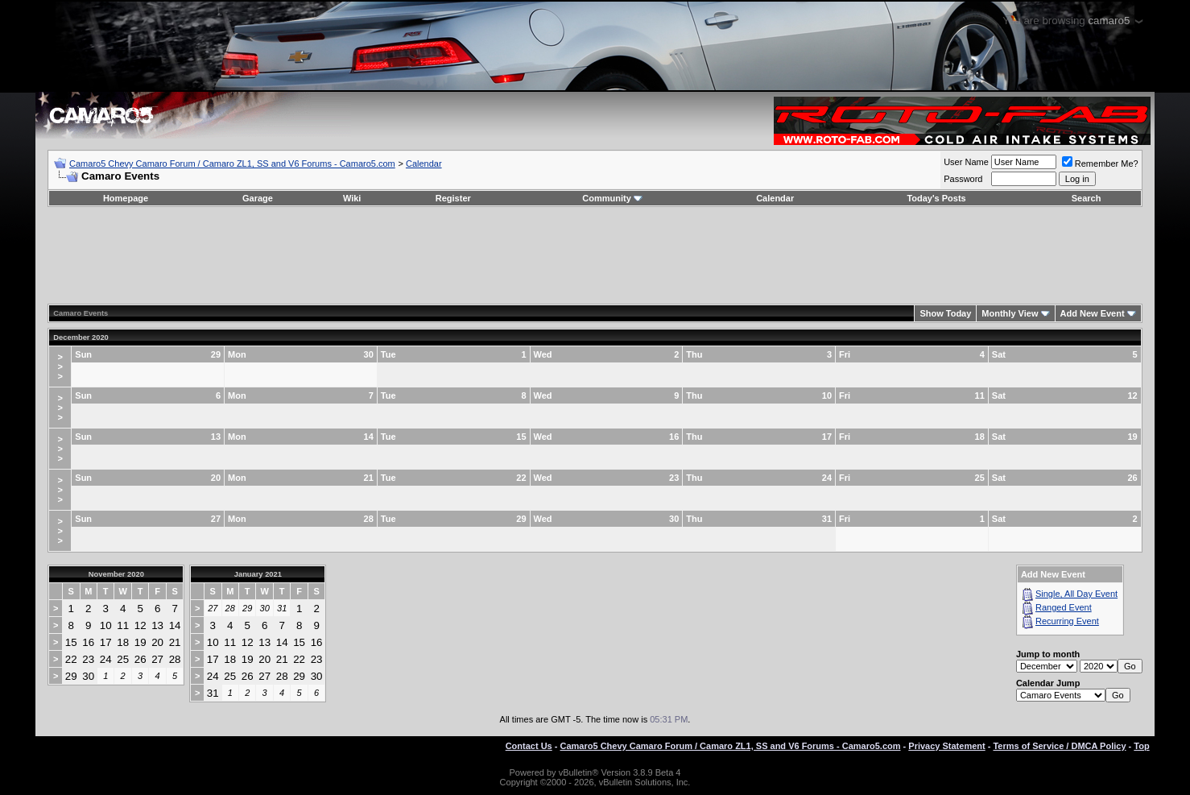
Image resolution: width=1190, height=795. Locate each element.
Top (1141, 746)
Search (1086, 198)
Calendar (424, 163)
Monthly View (1009, 313)
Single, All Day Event (1076, 593)
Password (963, 179)
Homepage (125, 198)
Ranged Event (1063, 607)
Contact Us (529, 746)
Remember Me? (1100, 163)
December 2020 (80, 337)
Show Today (945, 313)
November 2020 (116, 574)
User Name (966, 162)
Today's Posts (936, 198)
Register (453, 198)
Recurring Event (1067, 621)
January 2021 (258, 574)
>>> (60, 366)
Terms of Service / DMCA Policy (1059, 746)
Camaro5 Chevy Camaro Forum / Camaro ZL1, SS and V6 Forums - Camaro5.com (232, 163)
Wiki (352, 198)
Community (612, 198)
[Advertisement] (595, 255)
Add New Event (1092, 313)
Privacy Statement (946, 746)
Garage (257, 198)
